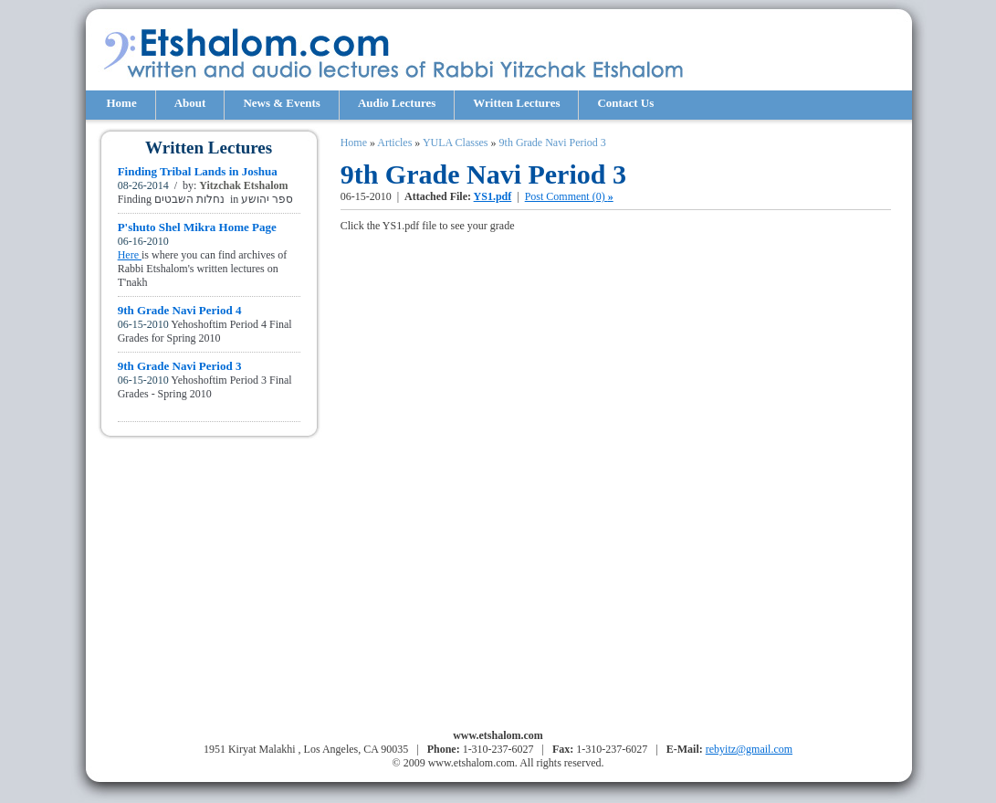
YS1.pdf (493, 196)
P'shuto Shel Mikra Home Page (197, 227)
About (190, 103)
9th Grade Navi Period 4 (180, 310)
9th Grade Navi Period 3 (180, 366)
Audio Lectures (396, 103)
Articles (394, 142)
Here (130, 254)
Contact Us (625, 103)
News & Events (281, 103)
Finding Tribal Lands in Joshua (198, 171)
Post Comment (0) (569, 196)
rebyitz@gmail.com (749, 749)
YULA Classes (455, 142)
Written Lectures (516, 103)
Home (122, 103)
